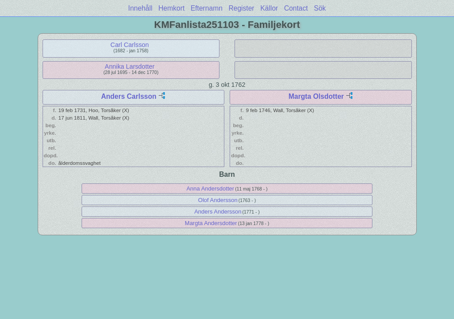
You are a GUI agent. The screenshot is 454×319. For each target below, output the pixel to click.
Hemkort (171, 8)
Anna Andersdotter (210, 188)
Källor (269, 8)
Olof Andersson (218, 200)
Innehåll (140, 8)
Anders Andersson (217, 211)
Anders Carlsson (129, 96)
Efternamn (207, 8)
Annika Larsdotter (129, 66)
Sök (320, 8)
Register (241, 8)
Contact (296, 8)
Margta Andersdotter (211, 223)
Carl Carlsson (129, 44)
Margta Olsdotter (316, 96)
